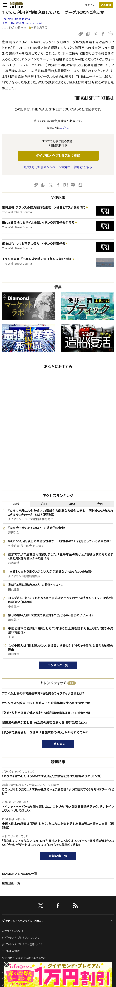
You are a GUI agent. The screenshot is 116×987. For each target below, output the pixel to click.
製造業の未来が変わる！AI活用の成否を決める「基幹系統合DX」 (44, 722)
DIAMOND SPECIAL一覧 (19, 873)
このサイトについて (13, 930)
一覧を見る (58, 744)
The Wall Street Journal (16, 18)
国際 (4, 23)
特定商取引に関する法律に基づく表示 (24, 958)
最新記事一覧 (58, 856)
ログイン (90, 5)
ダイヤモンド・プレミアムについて (20, 937)
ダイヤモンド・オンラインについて (22, 921)
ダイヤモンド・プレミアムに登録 (58, 155)
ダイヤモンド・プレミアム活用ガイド (22, 944)
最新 (16, 504)
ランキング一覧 (58, 665)
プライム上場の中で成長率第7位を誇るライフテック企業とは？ (43, 693)
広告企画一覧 (11, 883)
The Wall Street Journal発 (26, 23)
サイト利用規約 (11, 951)
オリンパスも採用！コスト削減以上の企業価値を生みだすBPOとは (46, 703)
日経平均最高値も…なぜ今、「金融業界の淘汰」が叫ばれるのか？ (45, 732)
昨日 (44, 504)
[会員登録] (106, 5)
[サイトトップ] (15, 5)
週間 (72, 504)
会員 (100, 504)
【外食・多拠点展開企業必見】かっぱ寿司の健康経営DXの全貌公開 (46, 713)
